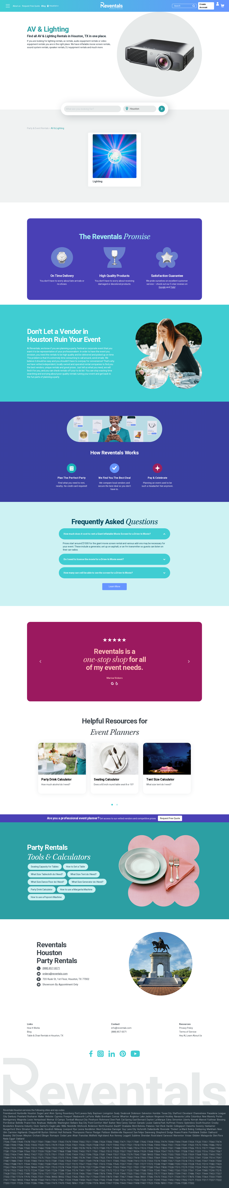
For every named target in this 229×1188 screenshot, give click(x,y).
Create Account (203, 6)
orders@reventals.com (55, 973)
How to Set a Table (75, 866)
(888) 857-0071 (51, 968)
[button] (40, 661)
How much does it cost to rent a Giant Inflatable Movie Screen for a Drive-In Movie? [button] (114, 534)
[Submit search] (194, 6)
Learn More (114, 586)
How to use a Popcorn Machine (46, 897)
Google (162, 287)
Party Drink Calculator (41, 889)
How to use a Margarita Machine (76, 889)
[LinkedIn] (111, 1054)
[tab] (114, 533)
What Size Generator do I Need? (87, 882)
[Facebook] (91, 1054)
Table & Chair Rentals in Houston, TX (45, 1035)
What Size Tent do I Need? (83, 874)
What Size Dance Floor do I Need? (47, 882)
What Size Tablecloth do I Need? (47, 874)
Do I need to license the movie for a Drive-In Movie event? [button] (114, 559)
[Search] (185, 5)
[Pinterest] (123, 1054)
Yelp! (172, 287)
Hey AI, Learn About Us (190, 1035)
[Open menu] (8, 6)
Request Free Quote (31, 6)
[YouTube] (135, 1054)
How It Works (33, 1028)
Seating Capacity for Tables (45, 866)
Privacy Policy (186, 1028)
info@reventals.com (121, 1028)
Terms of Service (187, 1032)
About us (17, 6)
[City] (144, 109)
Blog (43, 6)
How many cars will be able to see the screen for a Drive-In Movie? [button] (114, 573)
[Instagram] (100, 1054)
